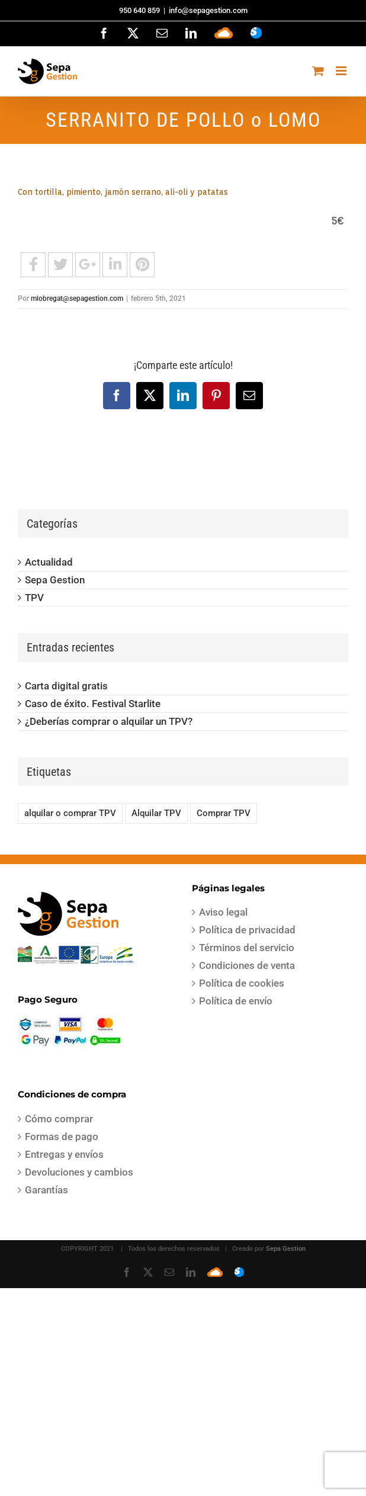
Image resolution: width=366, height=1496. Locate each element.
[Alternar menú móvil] (342, 71)
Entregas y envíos (64, 1154)
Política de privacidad (247, 930)
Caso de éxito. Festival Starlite (92, 704)
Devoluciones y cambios (79, 1172)
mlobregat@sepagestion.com (77, 298)
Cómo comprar (59, 1119)
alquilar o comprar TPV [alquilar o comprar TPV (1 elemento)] (70, 813)
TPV (34, 597)
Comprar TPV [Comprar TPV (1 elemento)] (224, 813)
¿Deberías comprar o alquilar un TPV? (108, 721)
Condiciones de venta (247, 965)
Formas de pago (61, 1136)
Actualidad (49, 562)
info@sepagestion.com (208, 10)
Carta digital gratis (66, 686)
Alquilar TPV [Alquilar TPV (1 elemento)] (156, 813)
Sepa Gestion (55, 580)
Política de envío (235, 1001)
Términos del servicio (246, 948)
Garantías (46, 1190)
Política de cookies (241, 983)
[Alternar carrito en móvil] (318, 71)
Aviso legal (223, 912)
